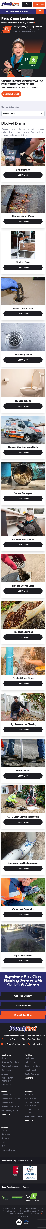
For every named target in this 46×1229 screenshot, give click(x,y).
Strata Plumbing (32, 1074)
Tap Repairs (30, 1058)
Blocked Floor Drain (10, 1106)
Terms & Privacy (8, 1150)
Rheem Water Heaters (34, 1116)
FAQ (3, 1142)
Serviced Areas (7, 1070)
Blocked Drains (8, 1094)
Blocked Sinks (7, 1102)
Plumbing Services (9, 1066)
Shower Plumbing (32, 1066)
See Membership (11, 93)
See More (29, 1077)
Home (4, 1058)
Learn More (23, 175)
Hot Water (29, 1094)
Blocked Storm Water (10, 1098)
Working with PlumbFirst (7, 1079)
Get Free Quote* (23, 995)
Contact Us (6, 1084)
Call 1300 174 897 (23, 1005)
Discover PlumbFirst (10, 1062)
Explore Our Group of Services (14, 11)
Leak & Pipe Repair (33, 1070)
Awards (4, 1074)
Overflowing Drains (9, 1110)
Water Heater (30, 1098)
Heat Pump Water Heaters (32, 1111)
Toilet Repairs (30, 1062)
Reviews (5, 1138)
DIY (3, 1146)
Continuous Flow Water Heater (32, 1104)
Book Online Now (23, 1015)
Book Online (39, 4)
